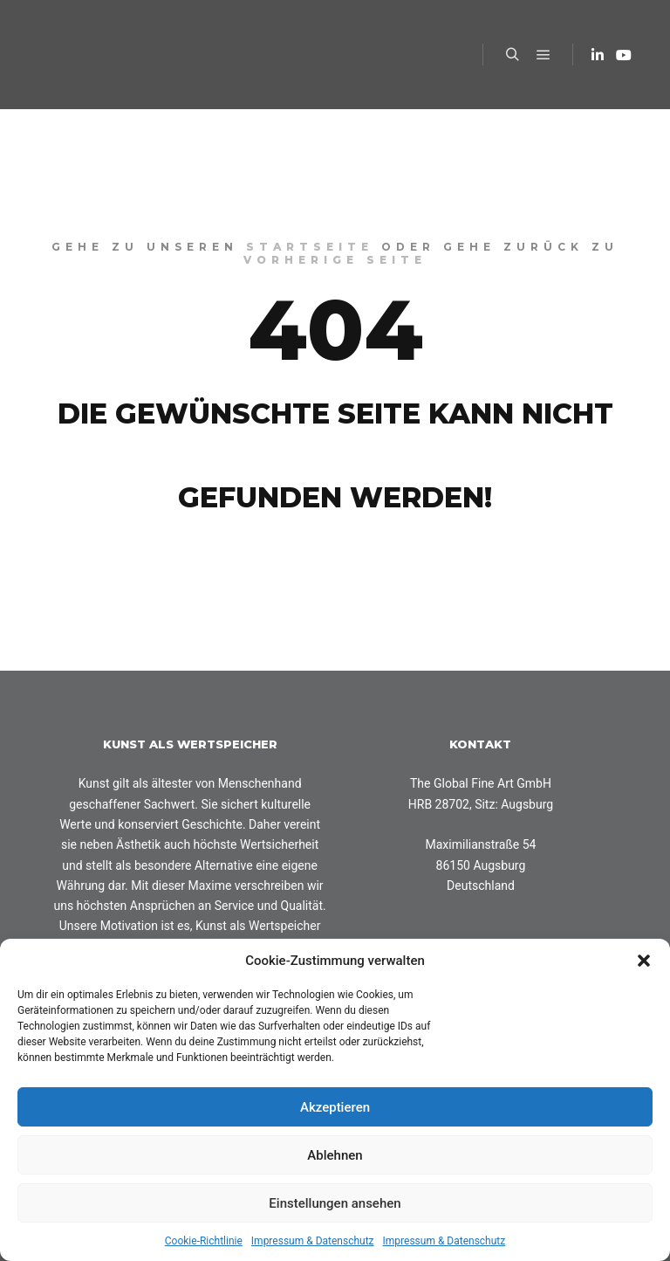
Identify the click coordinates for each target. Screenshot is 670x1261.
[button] (644, 960)
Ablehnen (334, 1155)
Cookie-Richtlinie (204, 1241)
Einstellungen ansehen (334, 1203)
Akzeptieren (335, 1107)
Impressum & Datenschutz (312, 1241)
